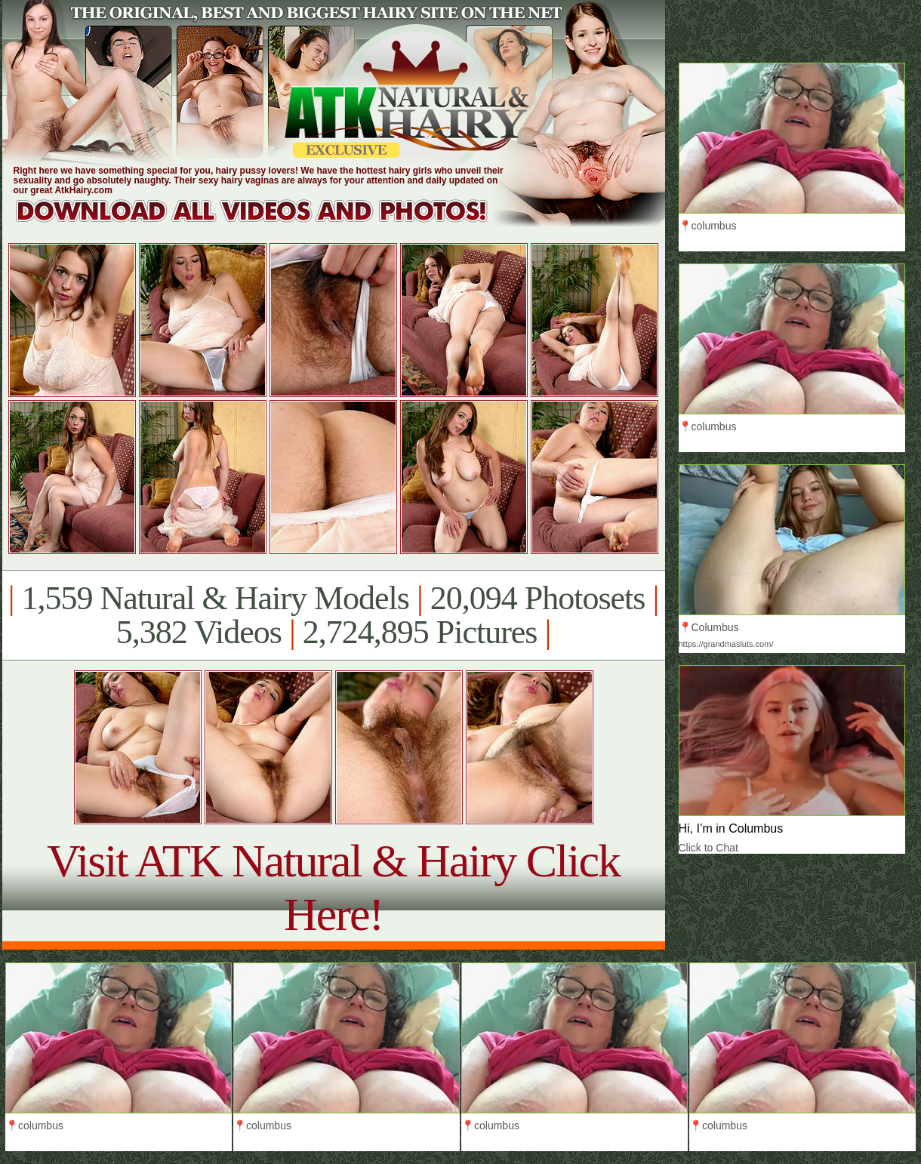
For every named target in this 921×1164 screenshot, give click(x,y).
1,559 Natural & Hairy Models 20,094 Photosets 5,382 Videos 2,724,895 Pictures (333, 615)
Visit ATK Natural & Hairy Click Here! (333, 887)
